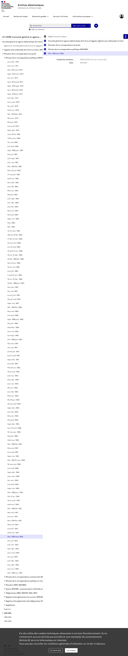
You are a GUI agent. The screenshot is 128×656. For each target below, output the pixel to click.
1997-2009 (7, 621)
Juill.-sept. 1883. (13, 198)
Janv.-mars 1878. (13, 102)
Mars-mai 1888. (13, 311)
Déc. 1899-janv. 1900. (15, 492)
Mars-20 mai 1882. (14, 170)
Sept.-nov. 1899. (13, 488)
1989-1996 (7, 617)
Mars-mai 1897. (12, 448)
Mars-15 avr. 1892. (14, 367)
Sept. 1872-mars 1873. (15, 74)
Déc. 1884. (11, 227)
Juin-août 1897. (12, 452)
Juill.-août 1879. (13, 126)
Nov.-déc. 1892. (13, 379)
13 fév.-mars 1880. (14, 138)
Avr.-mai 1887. (12, 291)
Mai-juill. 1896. (12, 436)
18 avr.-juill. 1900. (13, 500)
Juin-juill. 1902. (12, 528)
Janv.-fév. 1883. (12, 186)
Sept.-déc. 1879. (13, 130)
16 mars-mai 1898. (14, 464)
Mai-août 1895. (12, 420)
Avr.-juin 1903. (12, 540)
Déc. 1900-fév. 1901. (14, 508)
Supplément (10, 605)
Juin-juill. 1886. (12, 271)
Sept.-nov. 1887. (13, 303)
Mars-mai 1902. (13, 524)
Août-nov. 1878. (13, 110)
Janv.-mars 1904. (13, 552)
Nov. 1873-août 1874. (15, 82)
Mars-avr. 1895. (13, 416)
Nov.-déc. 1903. (13, 548)
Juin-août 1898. (13, 468)
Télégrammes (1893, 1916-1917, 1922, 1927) (21, 593)
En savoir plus (55, 650)
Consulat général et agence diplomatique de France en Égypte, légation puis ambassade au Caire (25, 41)
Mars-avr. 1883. (13, 190)
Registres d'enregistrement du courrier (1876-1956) (25, 597)
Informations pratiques (82, 16)
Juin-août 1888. (13, 315)
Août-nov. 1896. (13, 440)
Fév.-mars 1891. (13, 343)
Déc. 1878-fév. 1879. (14, 114)
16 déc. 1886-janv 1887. (15, 283)
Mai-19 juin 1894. (13, 400)
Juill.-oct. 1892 (12, 375)
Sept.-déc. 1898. (13, 472)
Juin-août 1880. (13, 146)
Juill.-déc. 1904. (13, 561)
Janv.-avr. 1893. (13, 383)
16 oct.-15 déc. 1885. (15, 255)
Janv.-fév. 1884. (13, 206)
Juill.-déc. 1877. (13, 98)
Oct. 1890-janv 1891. (14, 339)
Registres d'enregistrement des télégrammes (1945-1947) (27, 601)
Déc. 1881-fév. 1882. (14, 166)
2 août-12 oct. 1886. (14, 275)
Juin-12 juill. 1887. (13, 295)
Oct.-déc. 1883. (13, 202)
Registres (7, 609)
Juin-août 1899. (13, 484)
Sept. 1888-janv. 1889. (15, 319)
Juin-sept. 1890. (13, 335)
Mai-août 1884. (13, 214)
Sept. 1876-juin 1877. (15, 94)
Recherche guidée (39, 16)
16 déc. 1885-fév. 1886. (15, 259)
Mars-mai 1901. (12, 512)
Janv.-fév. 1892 (12, 363)
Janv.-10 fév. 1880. (13, 134)
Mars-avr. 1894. (13, 396)
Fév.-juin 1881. (12, 154)
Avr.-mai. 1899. (12, 480)
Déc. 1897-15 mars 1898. (16, 460)
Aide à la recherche (37, 29)
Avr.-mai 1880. (12, 142)
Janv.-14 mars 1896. (14, 428)
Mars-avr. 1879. (13, 118)
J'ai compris (71, 650)
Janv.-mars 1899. (13, 476)
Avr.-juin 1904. (12, 557)
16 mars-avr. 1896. (14, 432)
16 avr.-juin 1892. (13, 371)
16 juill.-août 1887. (14, 299)
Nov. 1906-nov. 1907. (15, 573)
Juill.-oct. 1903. (13, 544)
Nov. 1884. (11, 223)
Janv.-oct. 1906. (13, 569)
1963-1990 (7, 613)
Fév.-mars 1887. (13, 287)
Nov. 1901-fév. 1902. (14, 520)
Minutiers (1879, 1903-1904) (16, 585)
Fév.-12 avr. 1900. (13, 496)
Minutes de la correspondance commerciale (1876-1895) (27, 577)
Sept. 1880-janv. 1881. (15, 150)
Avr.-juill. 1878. (12, 106)
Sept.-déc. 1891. (13, 359)
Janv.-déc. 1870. (13, 62)
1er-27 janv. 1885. (13, 231)
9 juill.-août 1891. (13, 355)
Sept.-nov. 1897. (13, 456)
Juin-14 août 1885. (14, 247)
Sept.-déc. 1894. (13, 408)
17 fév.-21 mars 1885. (15, 239)
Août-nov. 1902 (13, 532)
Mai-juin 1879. (12, 122)
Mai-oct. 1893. (12, 388)
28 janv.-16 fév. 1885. (15, 235)
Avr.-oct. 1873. (12, 78)
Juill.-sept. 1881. (13, 158)
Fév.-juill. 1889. (12, 323)
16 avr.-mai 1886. (13, 267)
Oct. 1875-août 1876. (15, 90)
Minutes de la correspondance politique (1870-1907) (26, 58)
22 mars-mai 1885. (14, 243)
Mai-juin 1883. (12, 194)
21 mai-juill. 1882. (13, 174)
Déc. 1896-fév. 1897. (14, 444)
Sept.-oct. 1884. (13, 219)
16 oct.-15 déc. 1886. (15, 279)
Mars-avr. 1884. (13, 210)
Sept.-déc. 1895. (13, 424)
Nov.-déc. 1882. (13, 182)
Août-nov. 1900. (13, 504)
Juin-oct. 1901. (12, 516)
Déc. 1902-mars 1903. (15, 536)
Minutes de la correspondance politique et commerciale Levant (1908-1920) (28, 581)
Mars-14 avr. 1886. (13, 263)
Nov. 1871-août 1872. (15, 70)
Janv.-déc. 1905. (13, 565)
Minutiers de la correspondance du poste (20, 54)
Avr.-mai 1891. (12, 347)
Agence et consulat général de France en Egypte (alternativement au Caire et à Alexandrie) (27, 45)
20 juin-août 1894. (14, 404)
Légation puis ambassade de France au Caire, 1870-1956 (25, 50)
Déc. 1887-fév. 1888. (14, 307)
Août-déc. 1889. (13, 327)
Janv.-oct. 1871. (13, 66)
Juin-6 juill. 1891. (13, 351)
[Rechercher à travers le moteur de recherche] (51, 25)
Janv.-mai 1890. (13, 331)
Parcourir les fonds (60, 16)
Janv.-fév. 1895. (12, 412)
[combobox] (81, 26)
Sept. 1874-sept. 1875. (15, 86)
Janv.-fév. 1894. (13, 392)
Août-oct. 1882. (13, 178)
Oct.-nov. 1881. (13, 162)
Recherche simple (21, 16)
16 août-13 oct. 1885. (15, 251)
